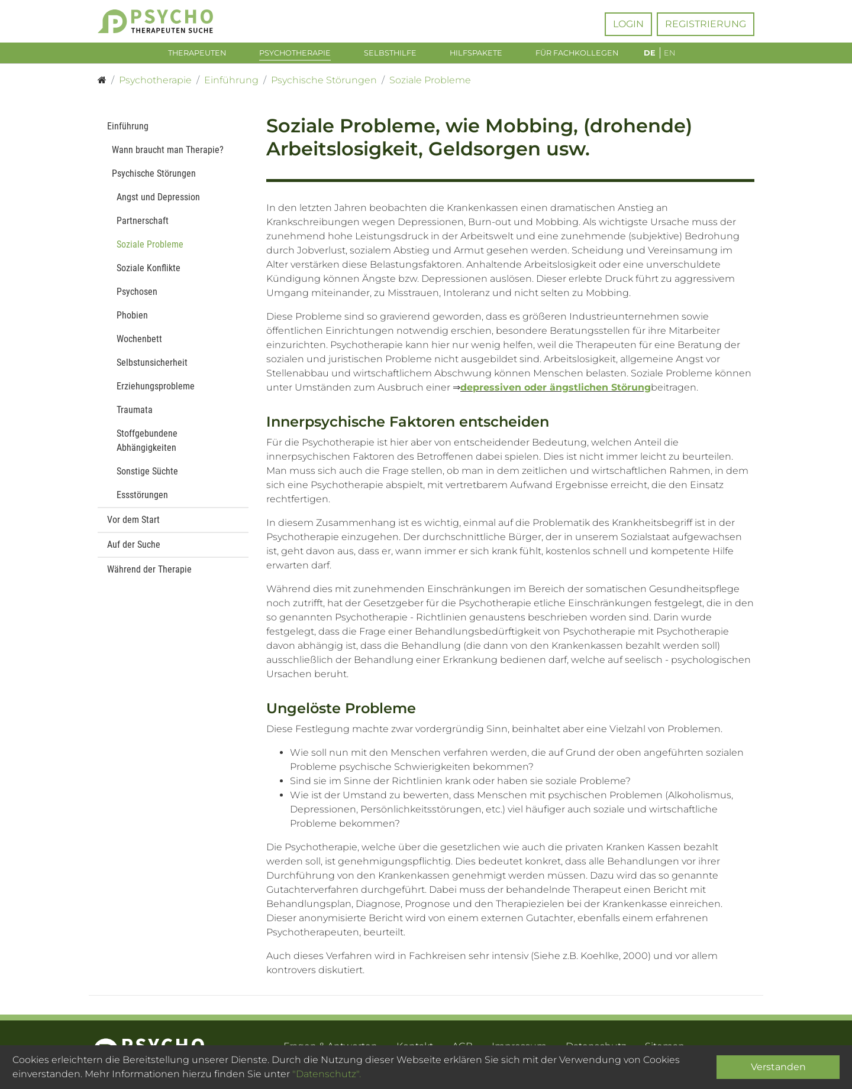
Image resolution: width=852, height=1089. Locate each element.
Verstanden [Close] (778, 1066)
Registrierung (705, 24)
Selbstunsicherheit (152, 365)
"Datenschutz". (326, 1074)
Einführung (128, 129)
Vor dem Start (133, 522)
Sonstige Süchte (147, 474)
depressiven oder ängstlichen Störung (555, 390)
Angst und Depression (158, 200)
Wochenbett (139, 341)
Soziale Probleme (150, 247)
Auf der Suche (133, 547)
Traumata (135, 412)
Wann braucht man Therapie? (168, 152)
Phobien (132, 318)
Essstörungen (142, 497)
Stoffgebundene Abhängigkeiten (147, 443)
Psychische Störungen (154, 176)
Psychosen (137, 294)
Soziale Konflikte (148, 271)
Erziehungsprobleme (156, 389)
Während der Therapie (149, 572)
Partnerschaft (143, 223)
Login (628, 24)
